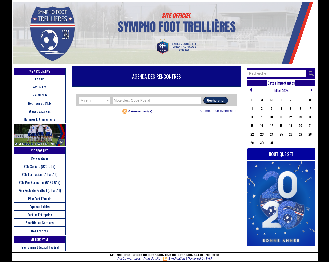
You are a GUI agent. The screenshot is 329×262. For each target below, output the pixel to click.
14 (310, 117)
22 (252, 134)
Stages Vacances (39, 111)
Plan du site (151, 258)
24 (271, 134)
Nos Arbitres (39, 230)
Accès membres (129, 258)
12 (290, 117)
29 (252, 143)
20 (300, 125)
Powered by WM (200, 258)
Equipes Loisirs (40, 206)
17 (271, 125)
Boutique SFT (281, 154)
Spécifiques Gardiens (40, 222)
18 (281, 125)
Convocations (39, 158)
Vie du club (39, 94)
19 (290, 125)
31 (271, 143)
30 (262, 143)
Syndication (176, 258)
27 (300, 134)
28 (310, 134)
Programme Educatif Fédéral (39, 247)
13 (300, 117)
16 (261, 125)
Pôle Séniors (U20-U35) (39, 166)
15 (252, 125)
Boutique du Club (39, 103)
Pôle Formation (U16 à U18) (39, 174)
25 (281, 134)
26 (290, 134)
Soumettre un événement (218, 111)
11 (281, 117)
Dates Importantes (281, 83)
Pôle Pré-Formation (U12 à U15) (39, 182)
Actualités (39, 86)
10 (271, 117)
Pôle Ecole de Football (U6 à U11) (39, 190)
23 (262, 134)
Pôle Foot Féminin (39, 198)
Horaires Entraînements (39, 119)
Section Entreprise (39, 214)
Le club (39, 78)
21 (310, 125)
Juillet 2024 (281, 90)
